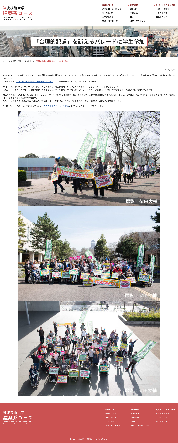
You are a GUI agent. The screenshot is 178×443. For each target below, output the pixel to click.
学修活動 (134, 13)
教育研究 (134, 5)
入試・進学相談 (162, 9)
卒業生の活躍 (161, 17)
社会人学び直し (162, 13)
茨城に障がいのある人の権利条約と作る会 (34, 81)
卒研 (132, 17)
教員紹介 (134, 9)
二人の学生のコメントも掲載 (56, 106)
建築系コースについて (112, 9)
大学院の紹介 (108, 17)
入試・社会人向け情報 (165, 5)
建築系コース (108, 5)
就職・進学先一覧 (110, 21)
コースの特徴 (108, 13)
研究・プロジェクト (138, 21)
